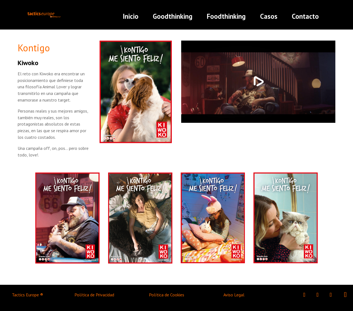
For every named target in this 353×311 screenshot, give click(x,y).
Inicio (130, 16)
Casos (268, 16)
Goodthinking (172, 16)
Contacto (305, 16)
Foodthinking (226, 16)
